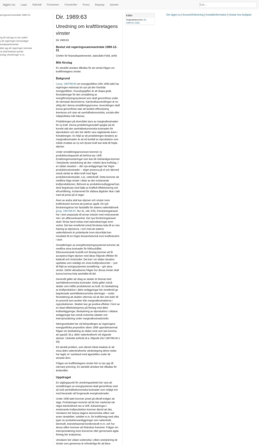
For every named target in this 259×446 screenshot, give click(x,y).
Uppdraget (7, 26)
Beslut (5, 55)
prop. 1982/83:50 (85, 329)
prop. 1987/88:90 (79, 70)
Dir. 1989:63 (220, 19)
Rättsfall (37, 4)
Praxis (86, 4)
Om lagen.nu (126, 444)
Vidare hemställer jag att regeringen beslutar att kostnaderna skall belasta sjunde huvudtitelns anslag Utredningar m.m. (29, 48)
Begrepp (99, 4)
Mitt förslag (8, 19)
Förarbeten (53, 4)
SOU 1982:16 (77, 326)
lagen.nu (9, 4)
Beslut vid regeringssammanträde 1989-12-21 (26, 15)
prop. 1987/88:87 (142, 136)
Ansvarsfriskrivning (146, 444)
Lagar (24, 4)
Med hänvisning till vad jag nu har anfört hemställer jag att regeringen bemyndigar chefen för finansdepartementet (30, 37)
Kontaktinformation (169, 444)
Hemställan (8, 30)
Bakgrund (7, 22)
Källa (229, 19)
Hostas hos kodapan (193, 444)
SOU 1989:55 (179, 293)
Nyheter (114, 4)
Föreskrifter (71, 4)
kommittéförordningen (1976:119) (138, 402)
